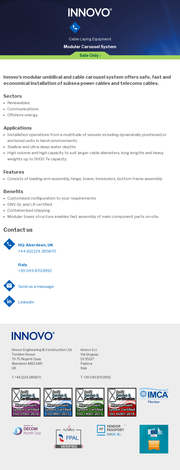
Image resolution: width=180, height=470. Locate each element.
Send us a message (36, 286)
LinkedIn (26, 302)
